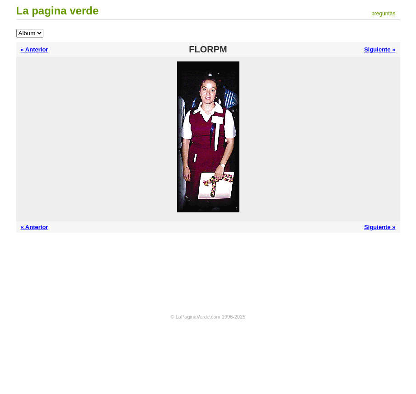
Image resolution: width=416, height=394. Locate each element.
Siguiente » (379, 49)
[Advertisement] (208, 262)
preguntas (383, 13)
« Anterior (34, 49)
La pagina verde (57, 11)
